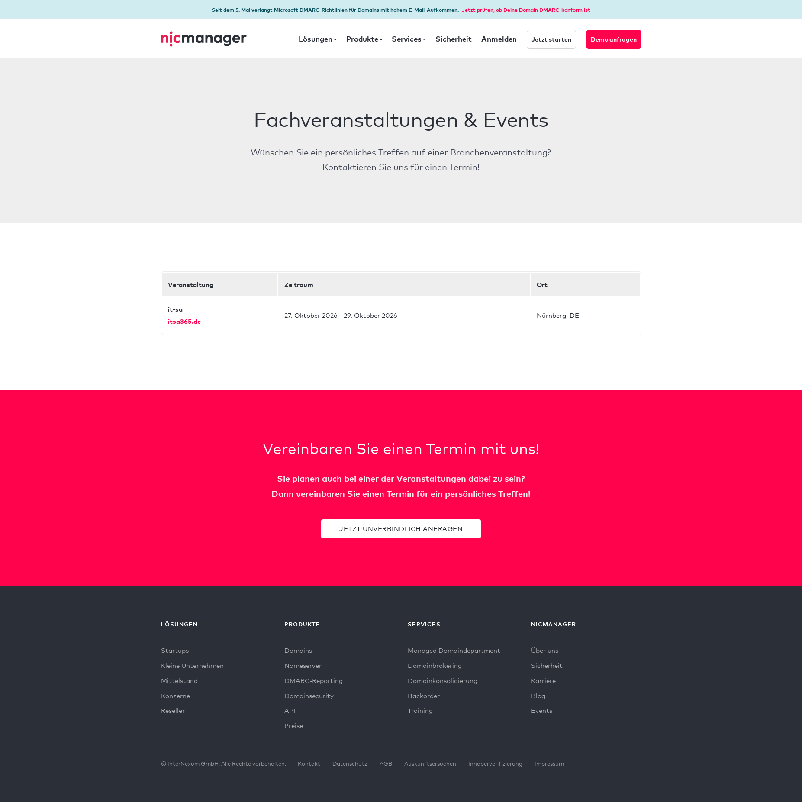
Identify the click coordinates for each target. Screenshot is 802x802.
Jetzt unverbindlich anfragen (401, 528)
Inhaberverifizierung (495, 763)
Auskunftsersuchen (430, 763)
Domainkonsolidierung (442, 680)
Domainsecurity (309, 695)
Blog (538, 695)
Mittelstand (179, 680)
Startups (175, 650)
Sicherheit (453, 38)
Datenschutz (349, 763)
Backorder (424, 695)
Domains (298, 650)
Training (420, 710)
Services (407, 38)
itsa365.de (184, 321)
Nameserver (303, 665)
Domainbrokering (435, 665)
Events (541, 710)
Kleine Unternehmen (192, 665)
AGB (386, 763)
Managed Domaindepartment (454, 650)
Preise (293, 725)
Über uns (544, 650)
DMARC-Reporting (313, 680)
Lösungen (315, 38)
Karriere (543, 680)
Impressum (549, 763)
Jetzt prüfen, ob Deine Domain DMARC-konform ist (526, 9)
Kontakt (309, 763)
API (289, 710)
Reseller (173, 710)
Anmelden (499, 38)
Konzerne (175, 695)
